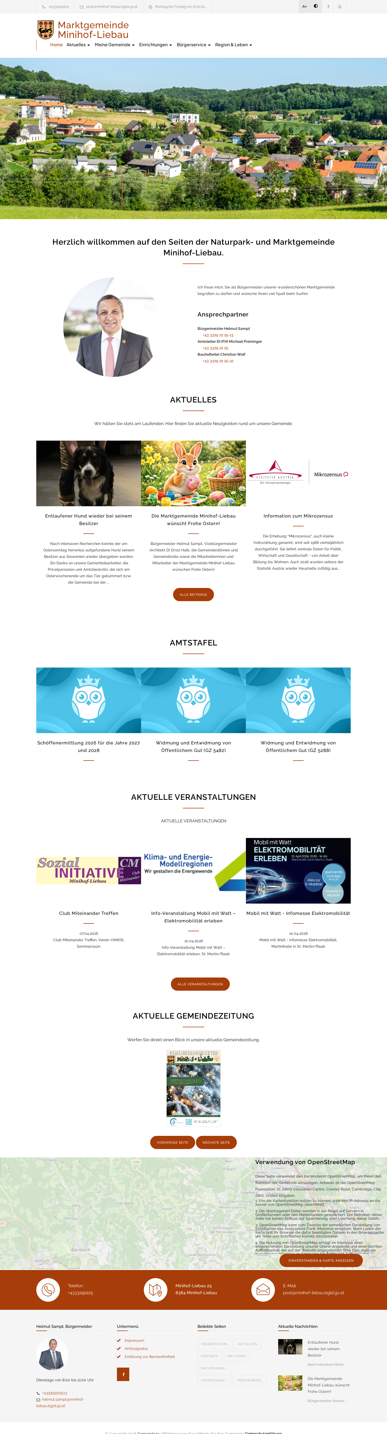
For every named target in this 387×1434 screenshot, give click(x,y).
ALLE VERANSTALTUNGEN (200, 973)
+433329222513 (54, 1382)
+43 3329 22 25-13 (218, 324)
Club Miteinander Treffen (89, 902)
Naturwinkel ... (215, 1357)
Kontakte (209, 1345)
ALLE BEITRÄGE (193, 583)
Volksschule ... (215, 1369)
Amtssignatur (136, 1337)
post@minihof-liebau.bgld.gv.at (112, 7)
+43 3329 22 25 (215, 336)
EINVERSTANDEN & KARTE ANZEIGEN (321, 1249)
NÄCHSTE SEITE (216, 1131)
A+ (304, 6)
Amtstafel (237, 1345)
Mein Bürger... (250, 1369)
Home (154, 29)
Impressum (134, 1329)
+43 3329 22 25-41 (218, 349)
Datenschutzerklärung (263, 1423)
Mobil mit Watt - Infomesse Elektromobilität (298, 902)
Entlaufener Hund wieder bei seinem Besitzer (324, 1337)
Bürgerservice (292, 29)
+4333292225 (58, 7)
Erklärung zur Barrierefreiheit (150, 1345)
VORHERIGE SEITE (172, 1131)
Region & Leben (332, 29)
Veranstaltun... (215, 1333)
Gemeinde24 (148, 1423)
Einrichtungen (254, 29)
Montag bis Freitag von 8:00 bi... (181, 7)
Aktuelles (176, 29)
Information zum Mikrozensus (298, 504)
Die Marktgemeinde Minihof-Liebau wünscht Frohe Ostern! (329, 1374)
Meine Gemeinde (213, 29)
